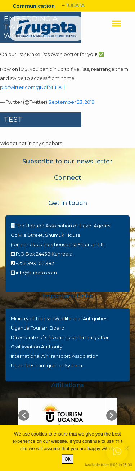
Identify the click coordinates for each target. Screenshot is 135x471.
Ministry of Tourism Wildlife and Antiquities (59, 318)
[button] (23, 415)
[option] (67, 415)
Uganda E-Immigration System (46, 365)
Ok (67, 459)
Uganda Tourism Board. (38, 328)
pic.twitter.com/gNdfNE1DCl (32, 87)
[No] (126, 448)
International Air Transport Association (54, 356)
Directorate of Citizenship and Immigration (60, 337)
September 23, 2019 (71, 102)
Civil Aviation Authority (36, 347)
